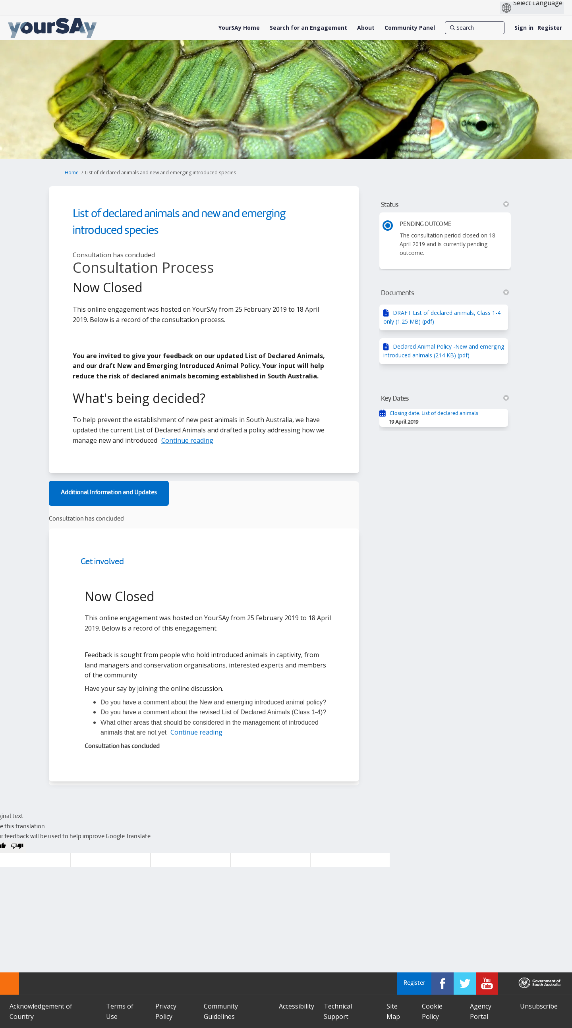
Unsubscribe (539, 1006)
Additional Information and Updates (109, 493)
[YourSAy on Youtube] (487, 983)
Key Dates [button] (445, 398)
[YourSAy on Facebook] (442, 983)
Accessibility (296, 1006)
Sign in (523, 27)
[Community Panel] (410, 27)
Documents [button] (445, 293)
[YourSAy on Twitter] (465, 983)
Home (72, 172)
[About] (366, 27)
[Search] (474, 27)
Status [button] (445, 204)
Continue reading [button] (187, 440)
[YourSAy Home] (239, 27)
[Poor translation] (17, 847)
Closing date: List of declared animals (434, 413)
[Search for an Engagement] (308, 27)
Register (549, 27)
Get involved (102, 562)
